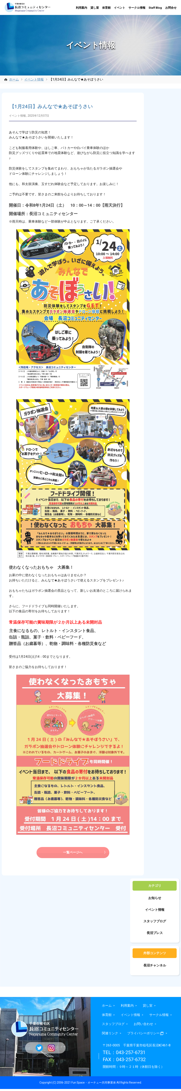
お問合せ (171, 7)
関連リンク (110, 1035)
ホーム (14, 79)
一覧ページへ (72, 854)
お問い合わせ (143, 1026)
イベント (119, 7)
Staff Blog (155, 7)
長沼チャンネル (154, 967)
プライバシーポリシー (145, 1035)
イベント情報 (34, 79)
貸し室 (94, 7)
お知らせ (154, 900)
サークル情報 (136, 7)
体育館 (106, 7)
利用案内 (81, 7)
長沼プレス (155, 935)
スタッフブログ (154, 923)
